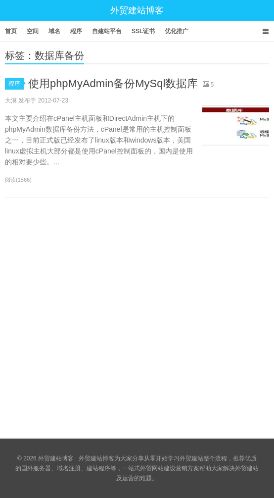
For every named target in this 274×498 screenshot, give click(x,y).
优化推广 (176, 31)
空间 (33, 31)
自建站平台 (107, 31)
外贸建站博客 (137, 10)
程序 (76, 31)
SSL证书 (143, 31)
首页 (11, 31)
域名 (54, 31)
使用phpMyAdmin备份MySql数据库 (113, 83)
